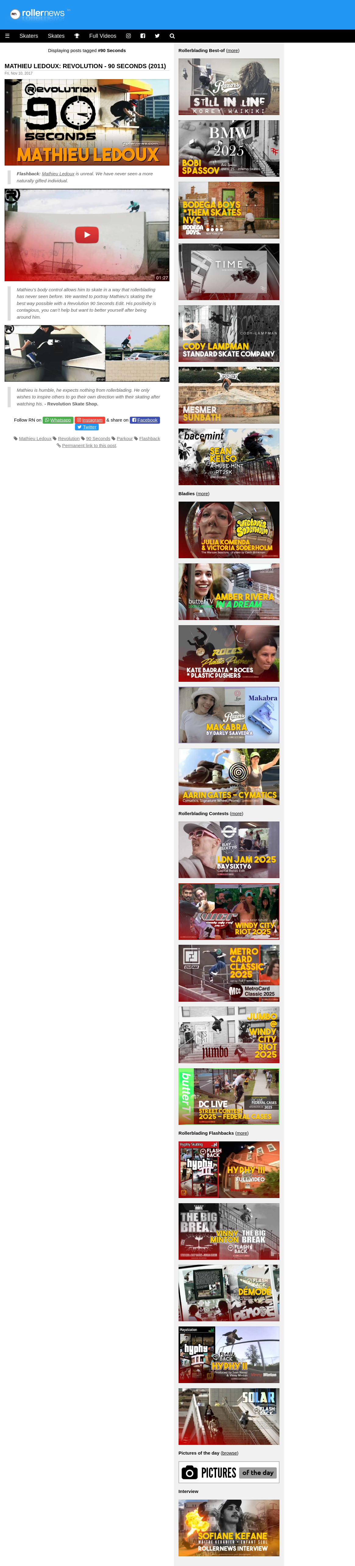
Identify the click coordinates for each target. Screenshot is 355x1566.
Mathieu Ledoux (58, 173)
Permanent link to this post (89, 445)
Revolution (69, 438)
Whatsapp (60, 419)
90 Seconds (98, 438)
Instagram (92, 419)
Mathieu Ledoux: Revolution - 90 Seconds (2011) (85, 66)
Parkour (125, 438)
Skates (56, 36)
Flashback (149, 438)
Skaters (29, 36)
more (233, 50)
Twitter (89, 426)
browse (229, 1453)
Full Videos (102, 36)
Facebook (147, 419)
